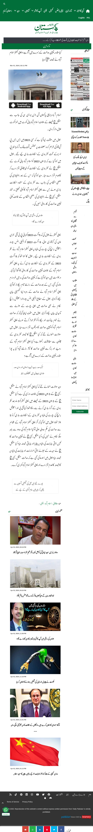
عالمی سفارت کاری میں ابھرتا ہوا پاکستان (73, 370)
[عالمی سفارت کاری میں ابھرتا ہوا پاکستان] (83, 362)
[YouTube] (36, 794)
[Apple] (43, 798)
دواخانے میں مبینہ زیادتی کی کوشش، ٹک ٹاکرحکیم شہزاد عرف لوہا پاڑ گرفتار (35, 552)
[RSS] (9, 794)
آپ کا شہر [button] (36, 11)
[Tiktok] (14, 794)
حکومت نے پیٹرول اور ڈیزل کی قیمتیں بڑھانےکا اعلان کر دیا (35, 681)
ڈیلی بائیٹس (59, 11)
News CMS (75, 817)
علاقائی (55, 503)
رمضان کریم (7, 11)
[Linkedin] (25, 794)
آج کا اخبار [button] (79, 11)
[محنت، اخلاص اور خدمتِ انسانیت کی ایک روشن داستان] (83, 242)
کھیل (51, 11)
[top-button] (3, 803)
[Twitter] (41, 794)
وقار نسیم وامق (74, 347)
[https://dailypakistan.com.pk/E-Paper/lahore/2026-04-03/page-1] (80, 79)
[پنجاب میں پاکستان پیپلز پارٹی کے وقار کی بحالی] (83, 284)
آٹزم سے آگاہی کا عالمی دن (73, 218)
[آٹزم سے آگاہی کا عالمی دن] (83, 215)
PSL (88, 18)
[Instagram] (30, 794)
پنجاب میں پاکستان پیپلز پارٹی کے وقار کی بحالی (73, 292)
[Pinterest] (19, 794)
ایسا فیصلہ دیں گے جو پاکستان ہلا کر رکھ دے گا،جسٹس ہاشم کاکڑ (35, 595)
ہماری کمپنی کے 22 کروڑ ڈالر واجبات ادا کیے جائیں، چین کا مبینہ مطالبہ (35, 773)
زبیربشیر (74, 230)
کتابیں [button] (25, 11)
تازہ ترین (68, 11)
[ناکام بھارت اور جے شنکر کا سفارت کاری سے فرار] (83, 316)
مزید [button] (17, 11)
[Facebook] (47, 794)
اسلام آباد (48, 503)
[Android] (49, 798)
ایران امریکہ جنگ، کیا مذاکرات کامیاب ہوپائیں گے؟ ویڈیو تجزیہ (80, 162)
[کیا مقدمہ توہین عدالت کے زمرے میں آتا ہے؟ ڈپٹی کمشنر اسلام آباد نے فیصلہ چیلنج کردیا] (61, 829)
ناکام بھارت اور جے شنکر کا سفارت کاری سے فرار (73, 326)
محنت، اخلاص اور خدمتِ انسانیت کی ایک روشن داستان (73, 255)
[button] (4, 3)
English (81, 18)
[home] (88, 11)
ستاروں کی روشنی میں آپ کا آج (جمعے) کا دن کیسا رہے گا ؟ (35, 638)
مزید (9, 511)
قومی (45, 11)
